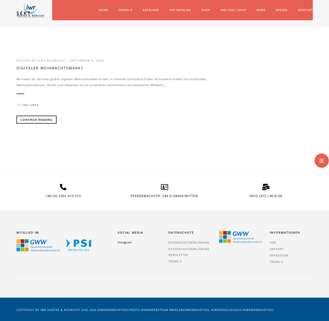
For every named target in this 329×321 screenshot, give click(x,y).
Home (103, 10)
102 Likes (28, 104)
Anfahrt (277, 248)
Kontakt (305, 10)
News (261, 10)
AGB (273, 242)
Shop (205, 10)
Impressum (279, 255)
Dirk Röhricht (51, 60)
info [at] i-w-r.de (265, 195)
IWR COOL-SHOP (233, 10)
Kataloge (151, 10)
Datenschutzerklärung (188, 242)
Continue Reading (36, 119)
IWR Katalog (180, 10)
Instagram (125, 242)
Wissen (282, 10)
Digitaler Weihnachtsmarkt (50, 67)
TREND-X (125, 10)
